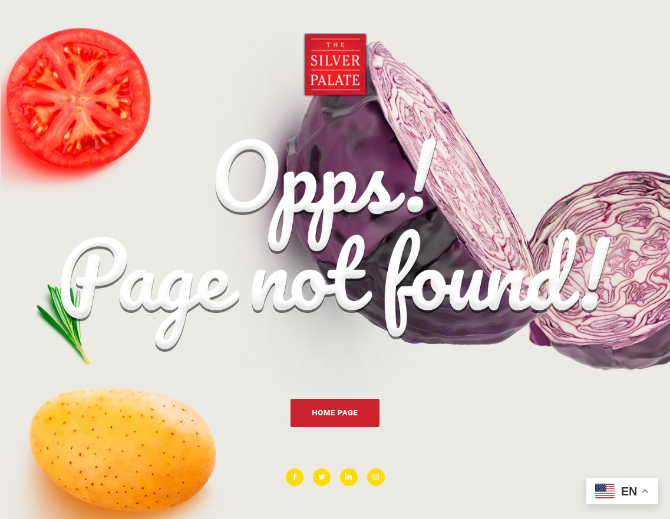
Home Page (335, 412)
